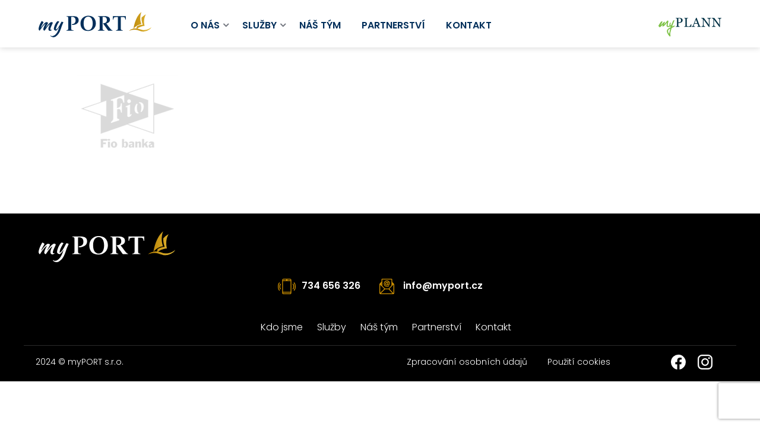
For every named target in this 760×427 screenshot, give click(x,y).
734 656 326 (331, 285)
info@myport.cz (443, 285)
